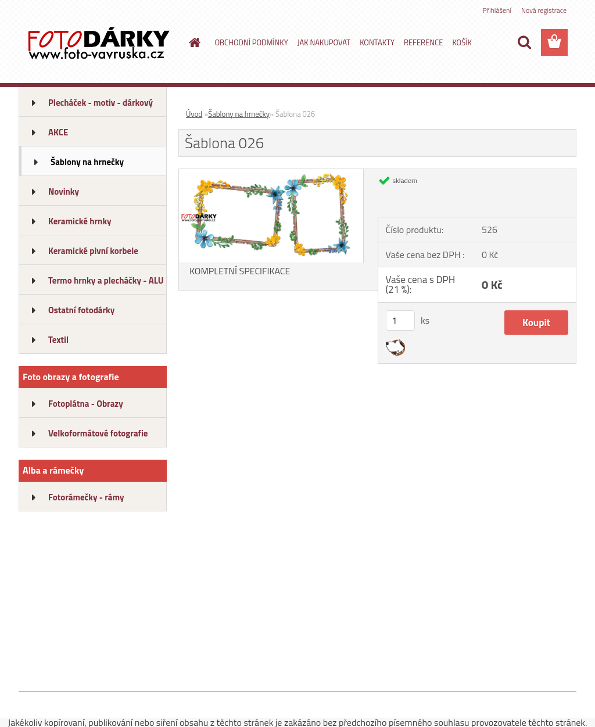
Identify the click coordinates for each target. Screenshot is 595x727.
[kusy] (400, 320)
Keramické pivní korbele (93, 250)
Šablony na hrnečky (87, 162)
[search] (524, 42)
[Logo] (98, 43)
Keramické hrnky (80, 221)
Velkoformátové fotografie (98, 433)
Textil (58, 339)
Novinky (63, 191)
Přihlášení (497, 10)
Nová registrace (544, 10)
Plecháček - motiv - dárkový (100, 102)
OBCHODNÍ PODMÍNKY (251, 42)
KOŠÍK (461, 42)
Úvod (194, 114)
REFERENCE (423, 42)
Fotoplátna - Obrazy (85, 403)
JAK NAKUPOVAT (324, 42)
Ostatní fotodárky (81, 310)
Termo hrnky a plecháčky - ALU (106, 280)
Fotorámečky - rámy (86, 497)
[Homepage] (193, 42)
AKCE (58, 132)
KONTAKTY (377, 42)
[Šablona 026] (271, 174)
